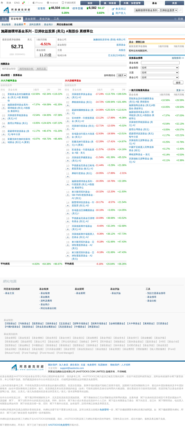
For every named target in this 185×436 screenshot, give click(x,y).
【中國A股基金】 (12, 326)
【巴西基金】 (162, 323)
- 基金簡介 (44, 304)
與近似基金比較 (64, 24)
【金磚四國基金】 (117, 323)
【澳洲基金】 (149, 323)
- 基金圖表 (44, 297)
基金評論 (44, 18)
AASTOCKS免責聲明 (58, 425)
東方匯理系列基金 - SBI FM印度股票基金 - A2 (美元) (83, 195)
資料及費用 (35, 24)
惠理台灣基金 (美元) (18, 123)
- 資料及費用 (45, 300)
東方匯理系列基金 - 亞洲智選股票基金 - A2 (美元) (83, 245)
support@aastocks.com (72, 368)
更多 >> (180, 90)
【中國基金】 (80, 326)
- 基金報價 (44, 293)
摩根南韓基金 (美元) (82, 102)
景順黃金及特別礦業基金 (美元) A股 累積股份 (19, 97)
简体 (8, 3)
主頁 (4, 18)
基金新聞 (30, 18)
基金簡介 (48, 24)
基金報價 (16, 18)
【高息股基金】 (65, 326)
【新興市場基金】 (99, 323)
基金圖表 (20, 24)
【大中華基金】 (134, 323)
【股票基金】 (38, 323)
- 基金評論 (115, 293)
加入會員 (63, 364)
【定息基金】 (65, 323)
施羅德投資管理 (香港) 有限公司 (109, 39)
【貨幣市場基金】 (81, 323)
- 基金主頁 (9, 293)
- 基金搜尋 (151, 297)
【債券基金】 (51, 323)
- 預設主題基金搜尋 (155, 293)
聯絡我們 (114, 364)
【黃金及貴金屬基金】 (46, 326)
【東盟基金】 (93, 326)
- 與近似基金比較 (47, 308)
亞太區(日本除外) (117, 55)
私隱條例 (102, 364)
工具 (56, 18)
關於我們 (52, 364)
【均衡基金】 (24, 323)
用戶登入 (119, 13)
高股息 (122, 50)
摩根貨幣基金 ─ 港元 (139, 154)
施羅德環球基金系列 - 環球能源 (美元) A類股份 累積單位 (19, 107)
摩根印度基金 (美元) (82, 173)
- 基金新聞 (80, 293)
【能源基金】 (28, 326)
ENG (17, 3)
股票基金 (121, 45)
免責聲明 (91, 364)
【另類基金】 (10, 323)
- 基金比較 (151, 300)
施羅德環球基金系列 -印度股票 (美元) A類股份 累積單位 (83, 184)
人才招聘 (125, 364)
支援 (83, 364)
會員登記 (119, 8)
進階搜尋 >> (178, 58)
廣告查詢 (74, 364)
